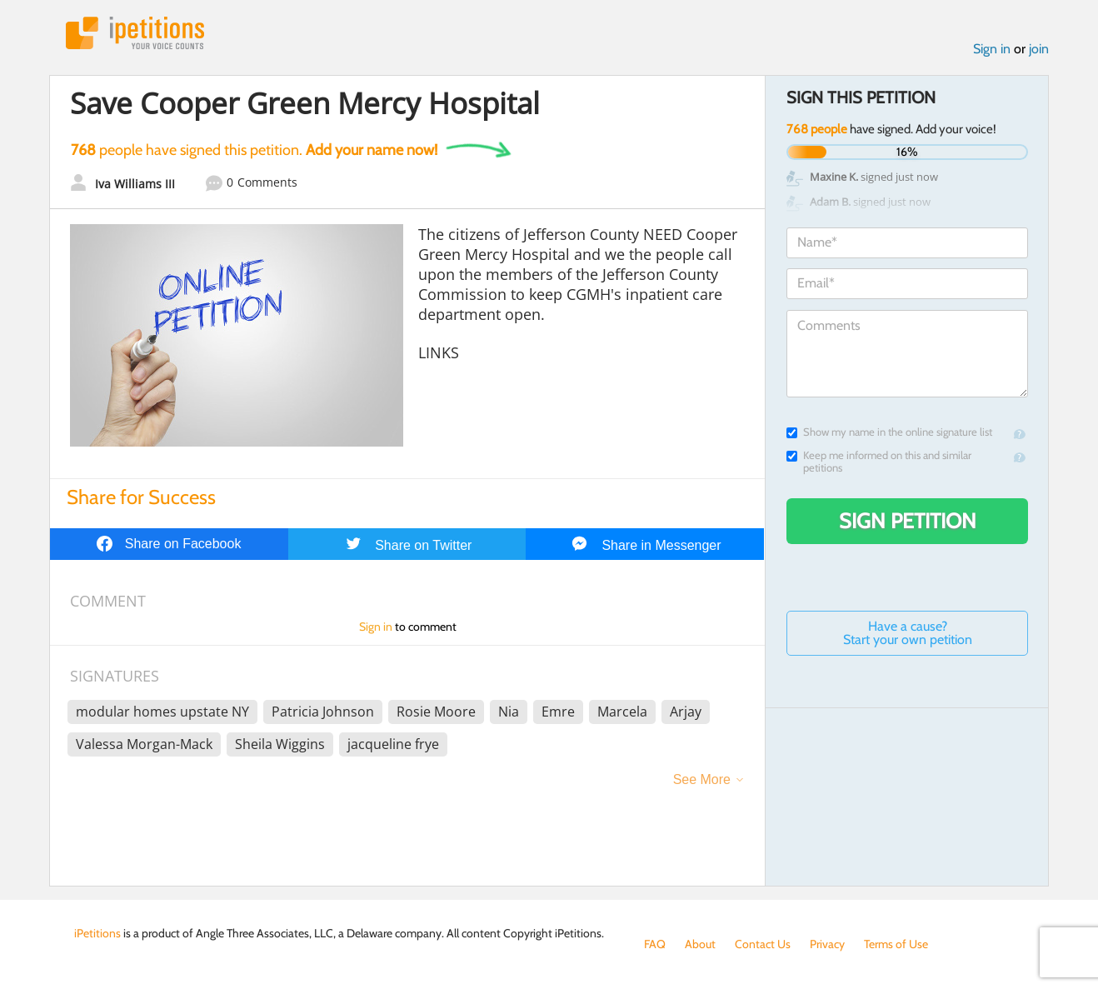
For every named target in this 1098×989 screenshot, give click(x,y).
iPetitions (135, 33)
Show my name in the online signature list (889, 432)
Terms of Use (896, 944)
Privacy (827, 944)
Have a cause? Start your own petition (907, 632)
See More (702, 779)
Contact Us (763, 944)
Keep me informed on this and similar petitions (878, 461)
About (700, 944)
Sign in (992, 49)
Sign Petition (907, 520)
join (1039, 49)
